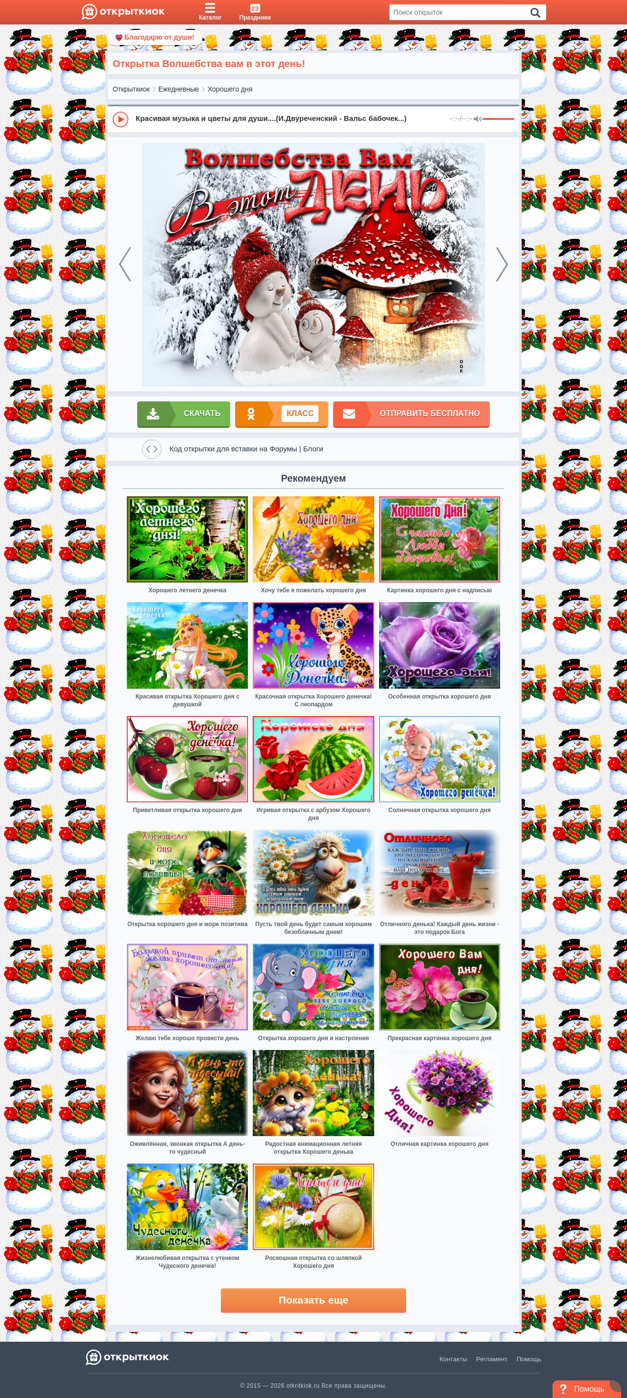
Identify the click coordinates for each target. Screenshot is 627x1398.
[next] (502, 264)
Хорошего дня (230, 89)
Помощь (529, 1359)
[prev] (125, 264)
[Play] (120, 119)
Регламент (491, 1359)
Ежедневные (178, 89)
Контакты (453, 1359)
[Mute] (477, 119)
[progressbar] (498, 119)
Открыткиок (131, 89)
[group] (313, 119)
